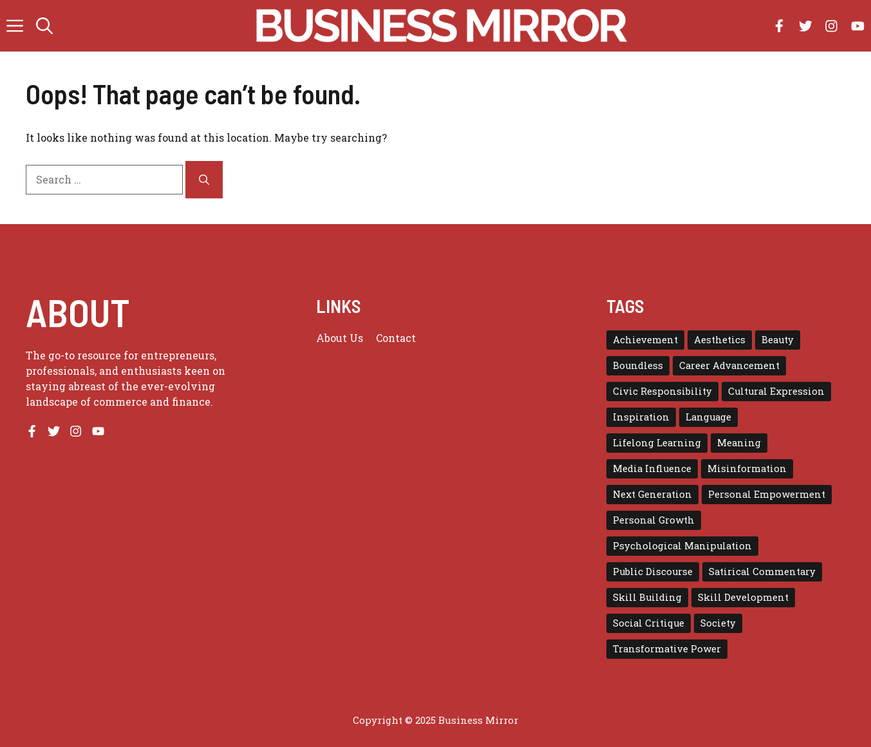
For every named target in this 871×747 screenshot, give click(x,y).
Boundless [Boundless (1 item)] (638, 365)
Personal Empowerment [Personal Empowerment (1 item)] (766, 494)
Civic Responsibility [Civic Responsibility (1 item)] (662, 391)
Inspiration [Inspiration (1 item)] (641, 417)
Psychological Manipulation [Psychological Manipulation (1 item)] (682, 546)
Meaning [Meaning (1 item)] (739, 443)
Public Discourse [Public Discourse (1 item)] (653, 571)
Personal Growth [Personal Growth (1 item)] (654, 520)
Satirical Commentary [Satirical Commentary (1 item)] (762, 571)
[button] (44, 26)
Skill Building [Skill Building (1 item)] (647, 597)
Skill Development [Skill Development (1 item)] (743, 597)
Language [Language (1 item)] (708, 417)
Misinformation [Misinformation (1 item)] (747, 468)
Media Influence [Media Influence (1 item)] (652, 468)
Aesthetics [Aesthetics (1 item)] (719, 340)
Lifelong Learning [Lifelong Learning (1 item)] (657, 443)
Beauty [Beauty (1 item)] (778, 340)
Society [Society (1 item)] (718, 623)
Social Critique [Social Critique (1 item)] (648, 623)
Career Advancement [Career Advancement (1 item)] (729, 365)
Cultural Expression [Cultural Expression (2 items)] (776, 391)
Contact (396, 338)
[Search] (204, 179)
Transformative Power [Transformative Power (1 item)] (667, 649)
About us (339, 338)
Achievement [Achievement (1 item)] (645, 340)
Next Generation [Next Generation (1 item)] (652, 494)
